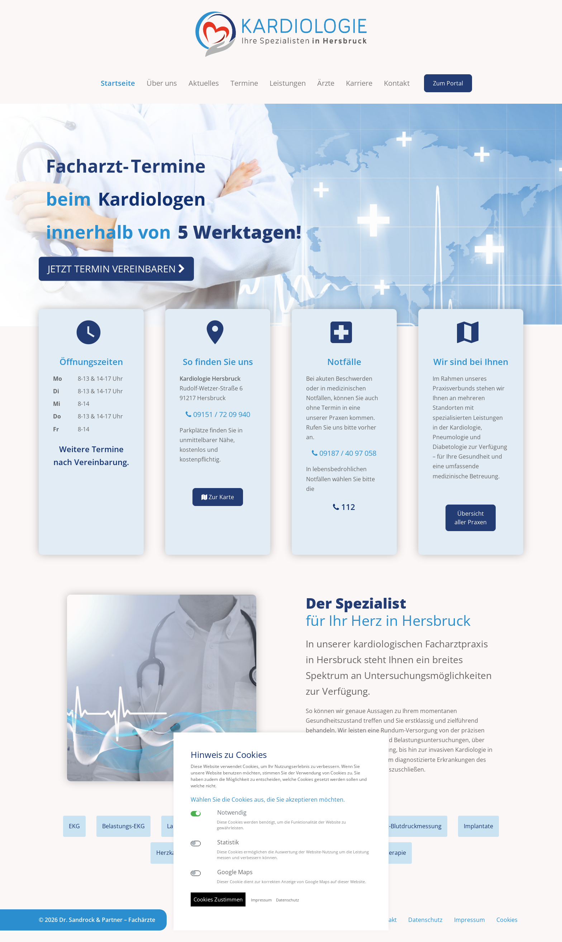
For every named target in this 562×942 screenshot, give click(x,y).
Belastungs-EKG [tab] (123, 821)
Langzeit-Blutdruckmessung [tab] (404, 821)
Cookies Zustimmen (218, 899)
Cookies (507, 914)
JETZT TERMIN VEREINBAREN (116, 263)
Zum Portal (448, 78)
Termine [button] (244, 78)
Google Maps (235, 872)
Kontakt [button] (397, 78)
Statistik (228, 842)
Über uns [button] (162, 78)
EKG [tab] (74, 821)
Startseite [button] (118, 78)
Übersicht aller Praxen (470, 512)
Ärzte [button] (325, 78)
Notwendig (232, 812)
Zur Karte (217, 492)
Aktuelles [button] (204, 78)
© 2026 (97, 914)
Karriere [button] (359, 78)
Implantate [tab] (478, 821)
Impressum (469, 914)
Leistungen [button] (288, 78)
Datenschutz (425, 914)
